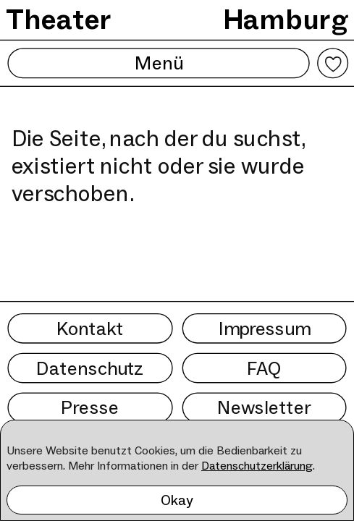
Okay (177, 500)
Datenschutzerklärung (257, 466)
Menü (158, 63)
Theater (59, 19)
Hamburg (285, 19)
